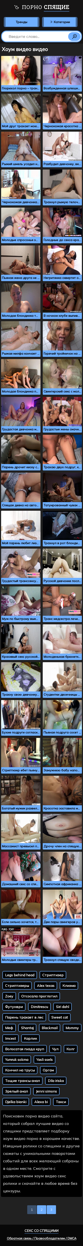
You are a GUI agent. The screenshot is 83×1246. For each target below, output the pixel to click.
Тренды (21, 22)
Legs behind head (19, 975)
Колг (70, 1049)
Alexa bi (41, 1102)
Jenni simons (46, 1091)
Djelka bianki (15, 1102)
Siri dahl (62, 1007)
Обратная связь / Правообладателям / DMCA (41, 1238)
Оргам (48, 1070)
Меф (9, 1028)
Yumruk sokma (16, 1059)
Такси (61, 1102)
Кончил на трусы (20, 1070)
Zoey (9, 996)
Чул (55, 1049)
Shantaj (27, 1028)
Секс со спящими (41, 1231)
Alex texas (45, 985)
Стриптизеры (17, 985)
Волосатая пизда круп (24, 1049)
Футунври (14, 1007)
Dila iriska (56, 1080)
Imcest (10, 1038)
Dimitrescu (39, 1007)
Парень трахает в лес (24, 1017)
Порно (41, 8)
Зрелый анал (16, 1091)
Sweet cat (59, 1017)
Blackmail (50, 1028)
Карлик (30, 1038)
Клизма (68, 985)
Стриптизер (53, 975)
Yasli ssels (44, 1059)
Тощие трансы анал (22, 1080)
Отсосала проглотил (39, 996)
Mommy (72, 1028)
